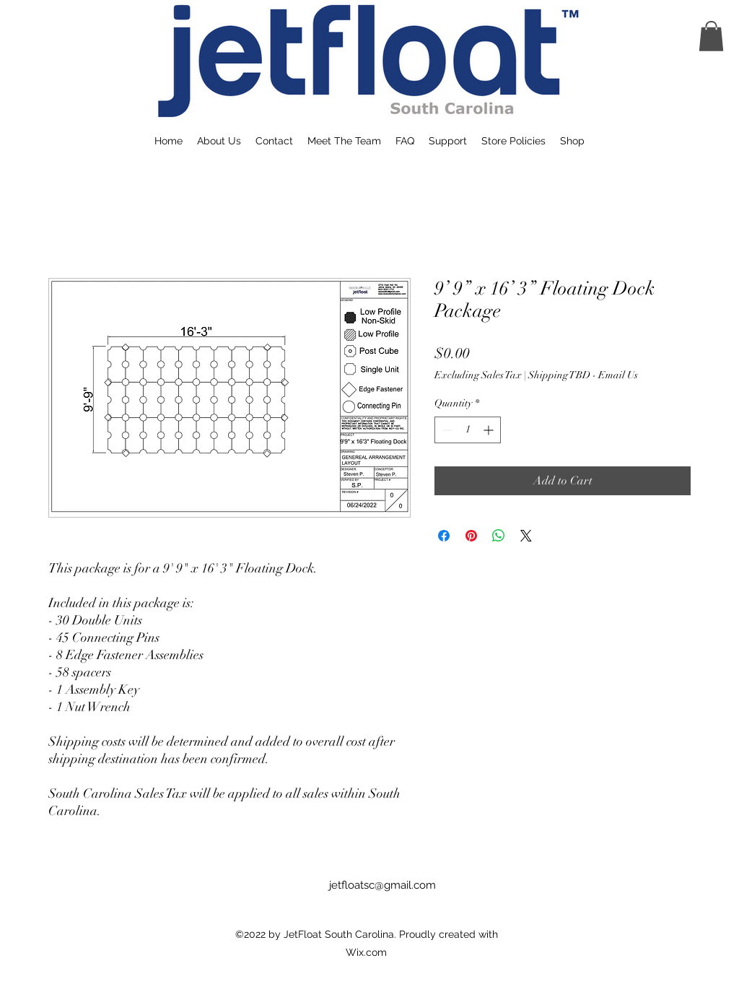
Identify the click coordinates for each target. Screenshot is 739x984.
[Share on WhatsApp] (498, 535)
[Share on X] (526, 535)
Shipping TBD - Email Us (583, 375)
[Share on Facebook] (443, 535)
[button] (711, 36)
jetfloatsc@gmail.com (382, 885)
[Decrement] (446, 430)
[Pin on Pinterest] (471, 535)
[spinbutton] (468, 430)
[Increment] (490, 430)
